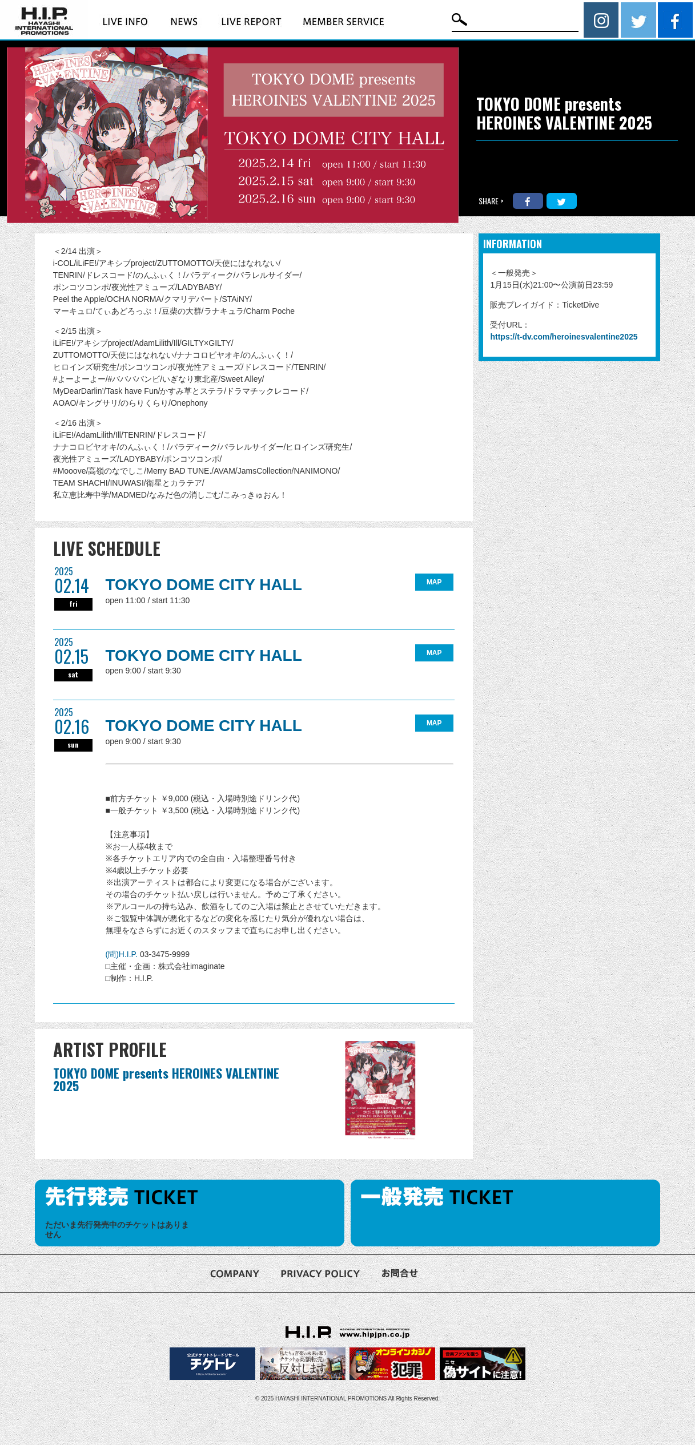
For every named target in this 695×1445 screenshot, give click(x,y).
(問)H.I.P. (123, 954)
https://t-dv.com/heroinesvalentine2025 (563, 336)
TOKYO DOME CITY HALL (204, 585)
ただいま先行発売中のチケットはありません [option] (117, 1229)
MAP (434, 582)
